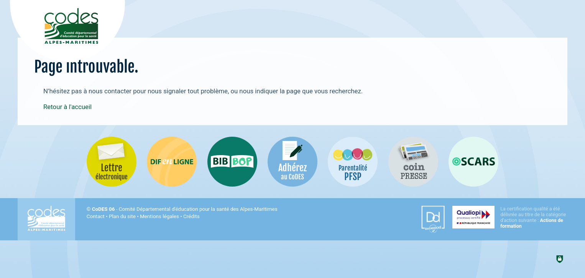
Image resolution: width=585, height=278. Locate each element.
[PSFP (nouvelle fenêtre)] (353, 162)
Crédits (191, 216)
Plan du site (122, 216)
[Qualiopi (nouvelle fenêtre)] (509, 217)
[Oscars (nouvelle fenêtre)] (473, 162)
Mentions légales (159, 216)
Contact (96, 216)
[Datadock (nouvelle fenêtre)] (433, 219)
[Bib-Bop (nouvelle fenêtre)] (232, 162)
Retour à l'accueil (67, 107)
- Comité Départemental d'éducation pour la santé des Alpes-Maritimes (185, 209)
